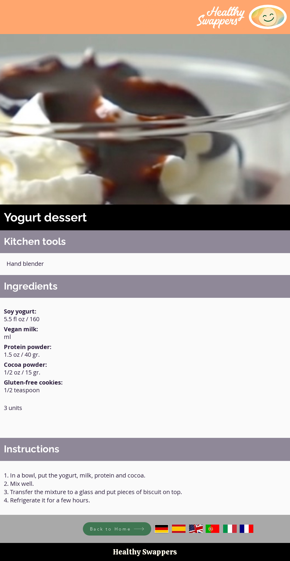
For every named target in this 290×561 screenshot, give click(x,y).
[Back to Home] (117, 529)
